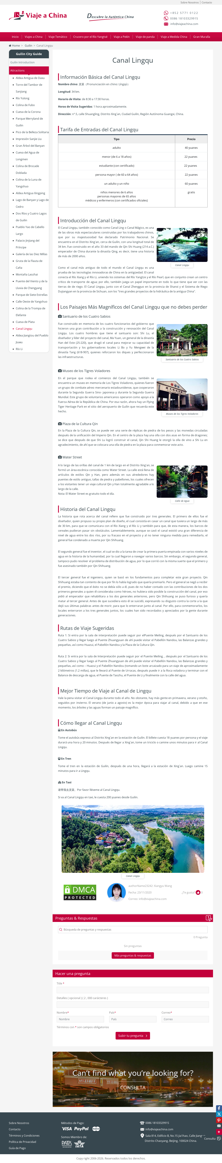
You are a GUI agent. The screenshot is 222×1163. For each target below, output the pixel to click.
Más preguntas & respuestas (132, 955)
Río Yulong (22, 98)
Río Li (19, 349)
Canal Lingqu (24, 329)
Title (60, 983)
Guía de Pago (17, 1148)
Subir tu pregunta (132, 1036)
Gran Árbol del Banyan (30, 146)
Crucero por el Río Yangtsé (90, 37)
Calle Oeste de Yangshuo (31, 301)
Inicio (15, 37)
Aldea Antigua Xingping (30, 193)
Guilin (28, 45)
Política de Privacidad (22, 1142)
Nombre (63, 1012)
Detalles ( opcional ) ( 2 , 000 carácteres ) (82, 998)
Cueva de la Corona (28, 112)
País (112, 1012)
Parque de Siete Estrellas (32, 295)
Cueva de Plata (25, 322)
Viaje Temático (58, 37)
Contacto (207, 2)
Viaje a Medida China (174, 37)
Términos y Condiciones (24, 1135)
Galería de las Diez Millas (31, 254)
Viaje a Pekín (122, 37)
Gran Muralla (201, 37)
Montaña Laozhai (27, 274)
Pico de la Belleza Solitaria (32, 132)
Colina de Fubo (25, 105)
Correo (167, 1012)
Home (14, 45)
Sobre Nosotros (190, 2)
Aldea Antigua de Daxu (30, 78)
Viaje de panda (145, 37)
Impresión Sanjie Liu (29, 139)
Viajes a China (33, 37)
